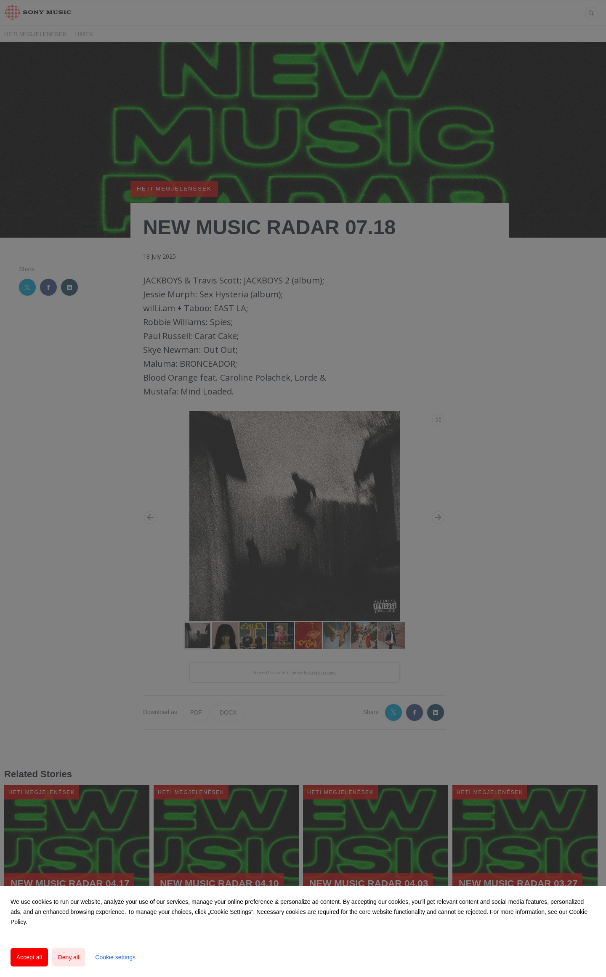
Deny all (69, 957)
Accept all (29, 957)
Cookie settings (115, 957)
